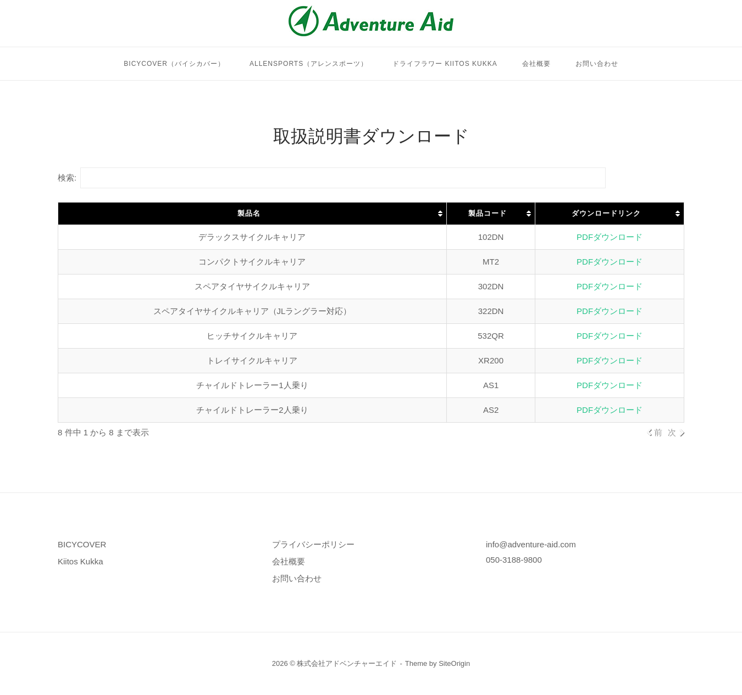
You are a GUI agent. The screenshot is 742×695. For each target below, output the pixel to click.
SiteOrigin (454, 663)
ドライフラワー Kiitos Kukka (444, 64)
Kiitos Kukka (80, 561)
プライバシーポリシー (313, 544)
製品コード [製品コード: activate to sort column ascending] (487, 213)
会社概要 (536, 64)
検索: (332, 177)
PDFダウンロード (610, 237)
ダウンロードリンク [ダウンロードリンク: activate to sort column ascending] (606, 213)
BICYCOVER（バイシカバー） (174, 64)
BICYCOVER (82, 544)
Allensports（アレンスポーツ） (309, 64)
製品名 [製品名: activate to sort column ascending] (249, 213)
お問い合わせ (596, 64)
